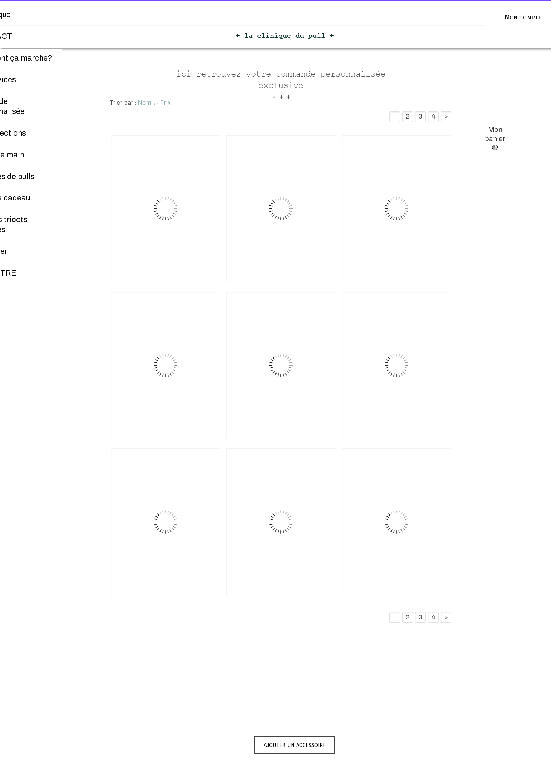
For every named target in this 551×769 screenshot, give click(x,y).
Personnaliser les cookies (277, 764)
